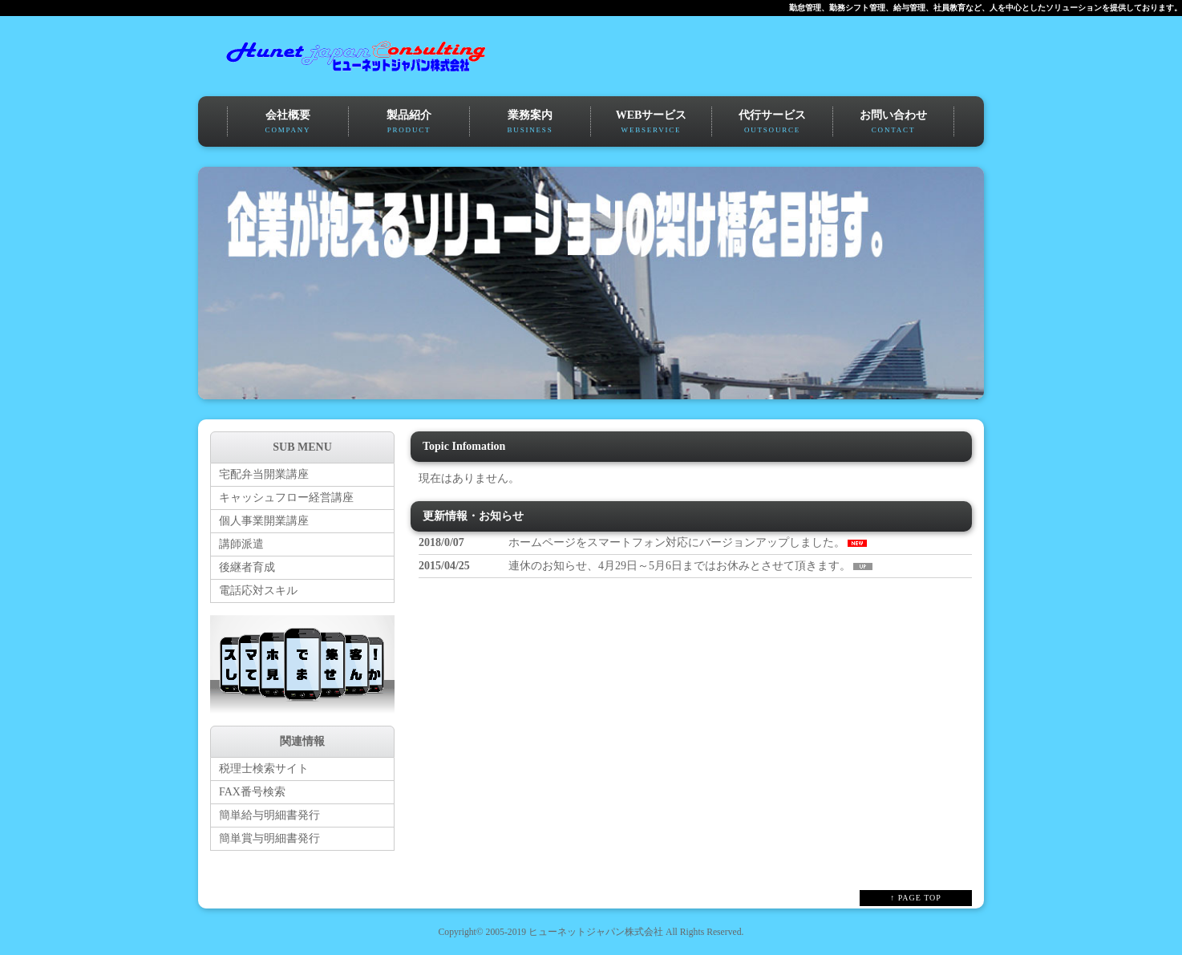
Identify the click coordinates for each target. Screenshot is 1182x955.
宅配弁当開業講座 (264, 474)
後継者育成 (247, 567)
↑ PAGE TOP (915, 897)
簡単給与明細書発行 (269, 815)
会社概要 (288, 122)
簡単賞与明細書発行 (269, 838)
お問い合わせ (893, 122)
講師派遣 (241, 544)
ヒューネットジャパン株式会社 (595, 932)
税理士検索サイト (264, 769)
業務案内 (530, 122)
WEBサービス (651, 122)
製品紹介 (409, 122)
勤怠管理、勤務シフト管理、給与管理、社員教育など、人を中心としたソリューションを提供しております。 (985, 7)
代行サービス (772, 122)
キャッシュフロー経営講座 (286, 498)
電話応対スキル (258, 591)
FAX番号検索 (252, 792)
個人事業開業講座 (264, 521)
